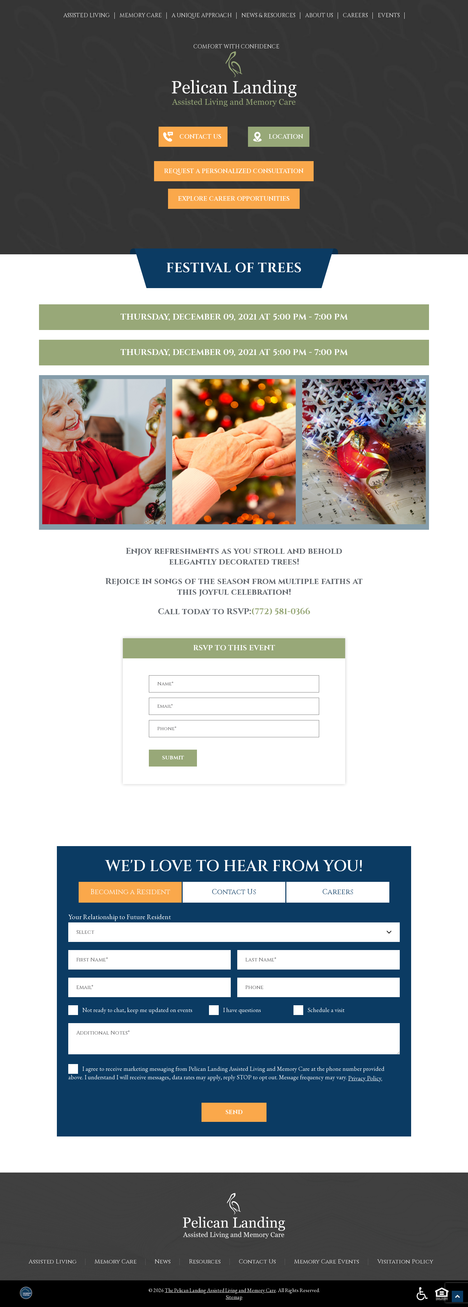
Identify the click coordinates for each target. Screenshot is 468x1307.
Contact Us (200, 137)
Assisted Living (52, 1262)
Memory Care (115, 1262)
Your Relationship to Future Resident (119, 916)
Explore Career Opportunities (234, 199)
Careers (327, 892)
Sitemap (234, 1297)
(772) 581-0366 (281, 611)
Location (286, 137)
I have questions (242, 1010)
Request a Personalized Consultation (234, 171)
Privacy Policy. (365, 1078)
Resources (205, 1262)
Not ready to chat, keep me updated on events (137, 1010)
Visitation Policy (405, 1262)
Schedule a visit (325, 1010)
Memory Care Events (326, 1262)
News (163, 1262)
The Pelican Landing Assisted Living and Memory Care (220, 1290)
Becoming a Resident (140, 892)
